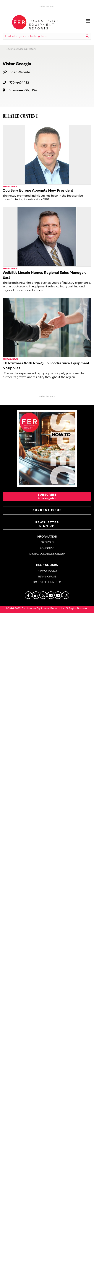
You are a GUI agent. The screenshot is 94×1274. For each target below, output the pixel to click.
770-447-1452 (19, 83)
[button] (47, 496)
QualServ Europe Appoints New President (38, 191)
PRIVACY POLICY (47, 571)
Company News (10, 359)
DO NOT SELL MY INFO (47, 582)
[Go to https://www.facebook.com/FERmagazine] (28, 595)
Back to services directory (21, 49)
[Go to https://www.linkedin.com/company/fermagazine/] (36, 595)
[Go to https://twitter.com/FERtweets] (43, 595)
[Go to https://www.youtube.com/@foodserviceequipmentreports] (58, 595)
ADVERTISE (47, 548)
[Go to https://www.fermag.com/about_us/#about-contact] (50, 595)
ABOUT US (47, 542)
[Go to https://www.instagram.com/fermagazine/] (65, 595)
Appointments (10, 186)
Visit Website (20, 72)
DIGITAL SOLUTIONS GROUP (47, 554)
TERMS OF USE (47, 576)
